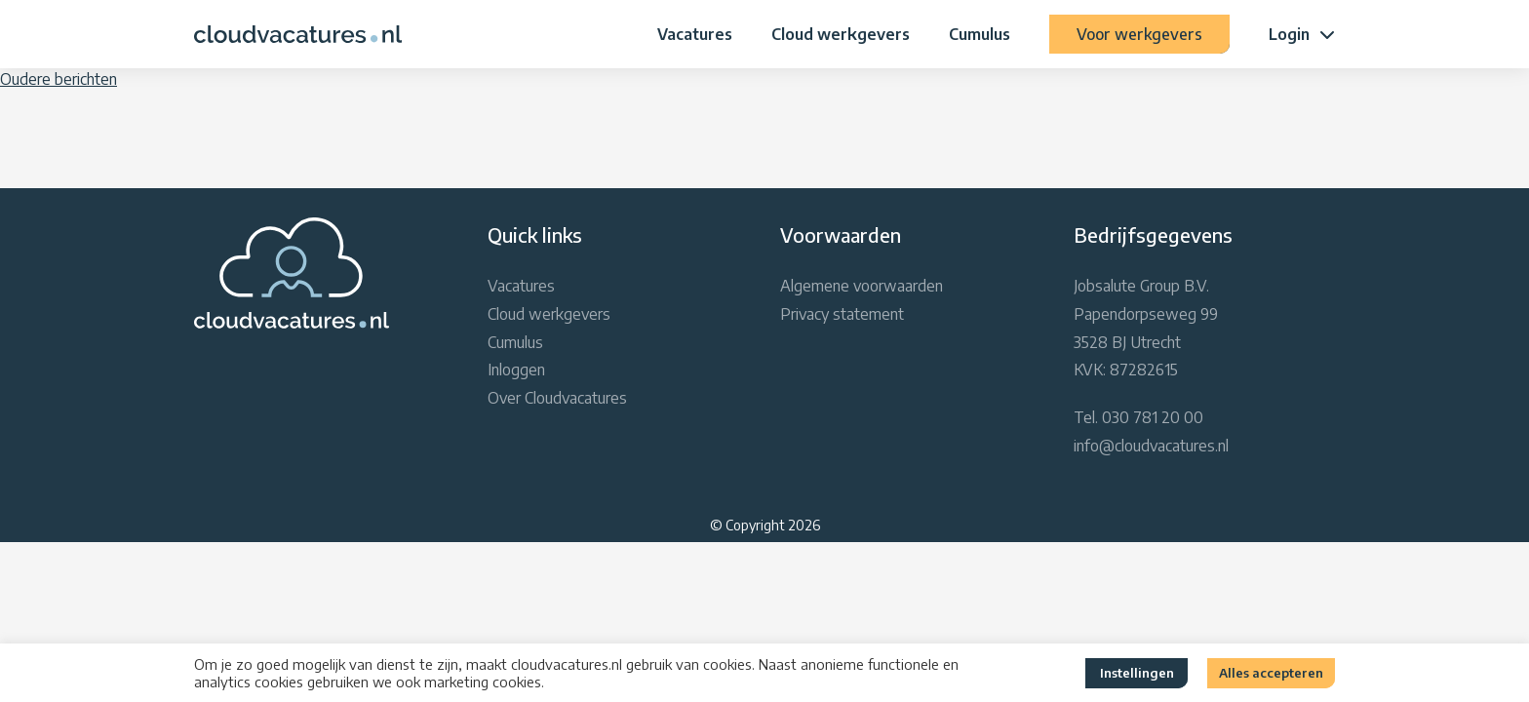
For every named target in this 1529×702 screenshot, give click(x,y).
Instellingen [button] (1137, 673)
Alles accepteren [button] (1271, 673)
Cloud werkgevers (840, 34)
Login (1289, 34)
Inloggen (516, 369)
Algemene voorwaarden (861, 285)
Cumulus (979, 34)
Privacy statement (842, 314)
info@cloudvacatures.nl (1151, 445)
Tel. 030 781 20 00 (1138, 417)
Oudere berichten (58, 79)
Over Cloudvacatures (557, 398)
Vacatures (694, 34)
